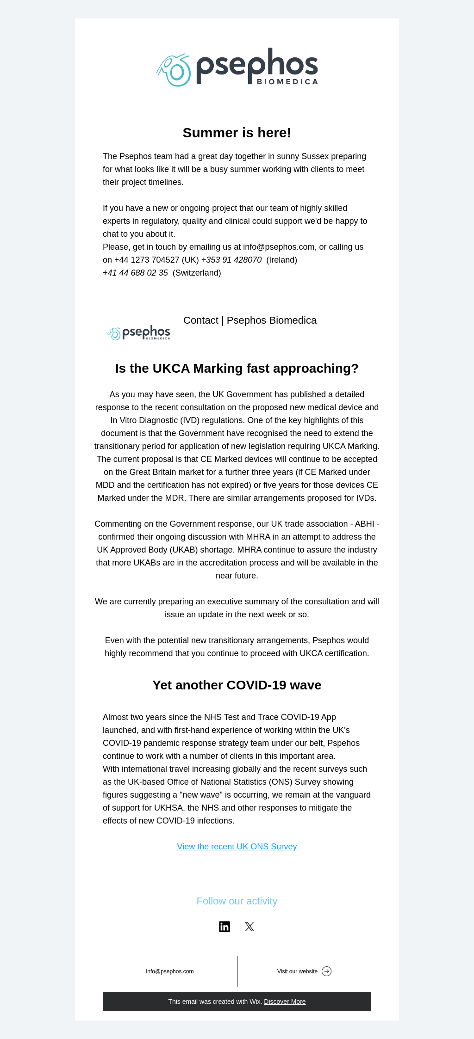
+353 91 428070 (231, 259)
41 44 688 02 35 (139, 272)
